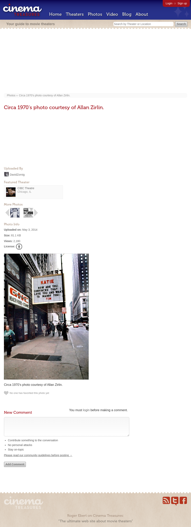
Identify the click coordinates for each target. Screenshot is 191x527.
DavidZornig (17, 174)
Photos (95, 14)
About (142, 14)
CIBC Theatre (25, 188)
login (86, 410)
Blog (126, 14)
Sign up (182, 3)
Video (112, 14)
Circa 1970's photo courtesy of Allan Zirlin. (44, 95)
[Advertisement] (95, 61)
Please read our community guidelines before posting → (38, 459)
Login (169, 3)
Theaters (75, 14)
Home (55, 14)
